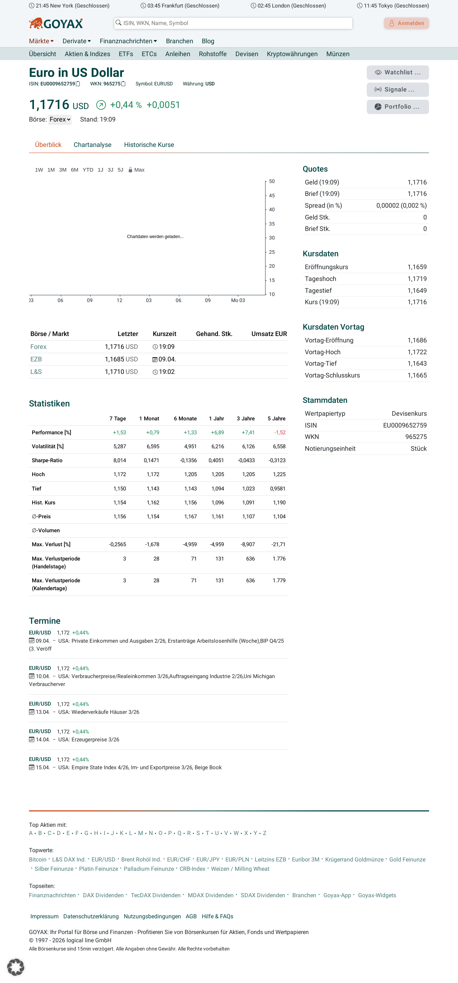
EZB (36, 359)
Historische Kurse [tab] (149, 145)
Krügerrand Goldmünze (354, 859)
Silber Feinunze (54, 869)
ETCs (149, 54)
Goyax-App (337, 895)
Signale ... (398, 86)
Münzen (338, 54)
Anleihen (177, 54)
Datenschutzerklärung (91, 916)
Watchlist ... (401, 71)
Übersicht (42, 54)
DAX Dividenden (103, 895)
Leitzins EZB (270, 859)
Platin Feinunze (98, 869)
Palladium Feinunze (149, 869)
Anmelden (404, 23)
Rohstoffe (213, 54)
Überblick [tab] (48, 145)
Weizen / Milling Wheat (240, 869)
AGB (191, 916)
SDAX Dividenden (263, 895)
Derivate (75, 41)
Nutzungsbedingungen (152, 916)
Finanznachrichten (126, 41)
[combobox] (231, 23)
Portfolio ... (400, 101)
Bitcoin (38, 859)
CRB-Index (192, 869)
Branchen (179, 41)
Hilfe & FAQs (217, 916)
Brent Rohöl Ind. (141, 859)
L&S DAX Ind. (69, 859)
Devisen (246, 54)
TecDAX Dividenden (156, 895)
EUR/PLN (237, 859)
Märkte (39, 41)
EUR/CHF (179, 859)
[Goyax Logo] (56, 23)
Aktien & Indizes (87, 54)
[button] (15, 967)
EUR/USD (104, 859)
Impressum (44, 916)
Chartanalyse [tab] (93, 145)
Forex (38, 346)
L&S (36, 372)
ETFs (126, 54)
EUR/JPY (208, 859)
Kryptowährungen (292, 54)
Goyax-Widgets (377, 895)
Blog (208, 41)
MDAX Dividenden (211, 895)
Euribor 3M (306, 859)
